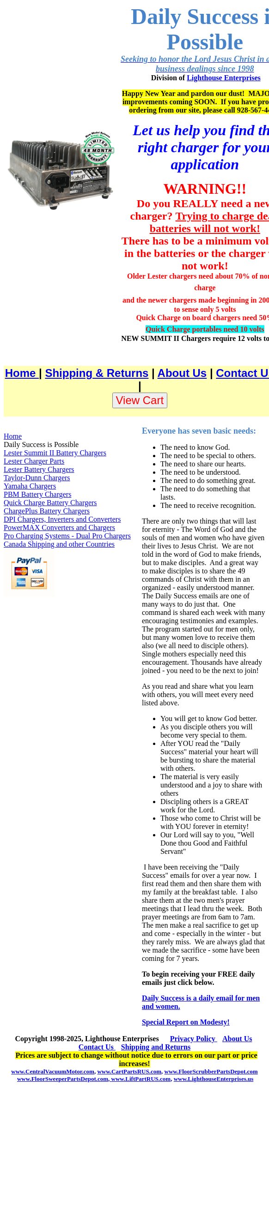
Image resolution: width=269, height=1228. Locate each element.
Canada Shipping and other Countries (59, 544)
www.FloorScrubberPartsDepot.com (211, 1071)
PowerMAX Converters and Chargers (59, 527)
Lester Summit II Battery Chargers (55, 453)
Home (22, 373)
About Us (182, 373)
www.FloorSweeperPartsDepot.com (62, 1078)
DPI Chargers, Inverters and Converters (62, 519)
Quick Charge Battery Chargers (50, 503)
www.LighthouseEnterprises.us (214, 1078)
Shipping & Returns (96, 373)
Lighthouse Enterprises (224, 78)
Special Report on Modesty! (186, 1022)
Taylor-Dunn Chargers (37, 478)
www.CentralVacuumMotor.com (52, 1071)
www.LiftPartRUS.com (140, 1078)
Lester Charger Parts (34, 461)
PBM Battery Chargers (37, 494)
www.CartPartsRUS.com (129, 1071)
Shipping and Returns (155, 1047)
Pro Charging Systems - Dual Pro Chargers (67, 536)
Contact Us (97, 1047)
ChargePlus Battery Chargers (47, 511)
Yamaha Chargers (30, 486)
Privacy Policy (193, 1039)
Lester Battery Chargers (39, 469)
